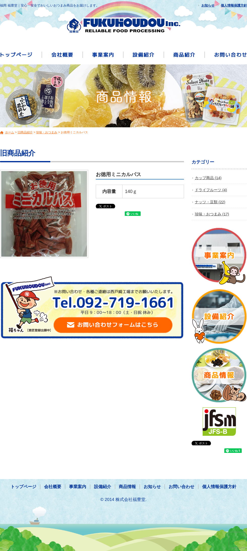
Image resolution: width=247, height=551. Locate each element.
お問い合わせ (226, 54)
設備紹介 (144, 54)
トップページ (21, 54)
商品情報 (184, 54)
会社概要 (62, 54)
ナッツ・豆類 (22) (210, 202)
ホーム (9, 132)
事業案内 (103, 54)
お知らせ (207, 5)
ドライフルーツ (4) (211, 190)
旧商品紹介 (25, 132)
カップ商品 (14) (208, 178)
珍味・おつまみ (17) (212, 214)
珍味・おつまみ (46, 132)
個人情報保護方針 (234, 5)
